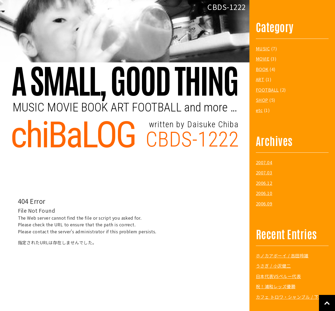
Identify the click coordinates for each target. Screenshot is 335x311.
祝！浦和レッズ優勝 (275, 286)
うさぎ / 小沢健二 (273, 266)
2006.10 (264, 193)
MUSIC (263, 48)
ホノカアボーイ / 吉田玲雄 (282, 255)
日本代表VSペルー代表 (278, 276)
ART (260, 79)
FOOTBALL (267, 90)
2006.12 (264, 183)
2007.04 (264, 162)
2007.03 (264, 172)
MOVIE (262, 58)
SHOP (262, 100)
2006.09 (264, 203)
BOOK (262, 69)
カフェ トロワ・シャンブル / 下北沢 (291, 297)
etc (259, 110)
